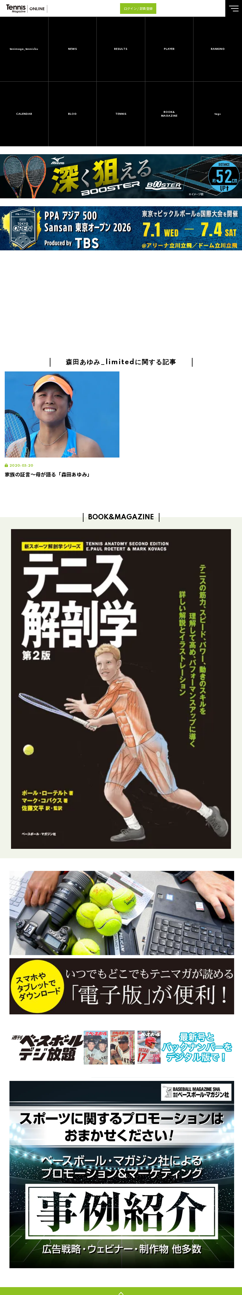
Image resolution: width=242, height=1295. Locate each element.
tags (218, 114)
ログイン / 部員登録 (138, 8)
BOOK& (169, 114)
